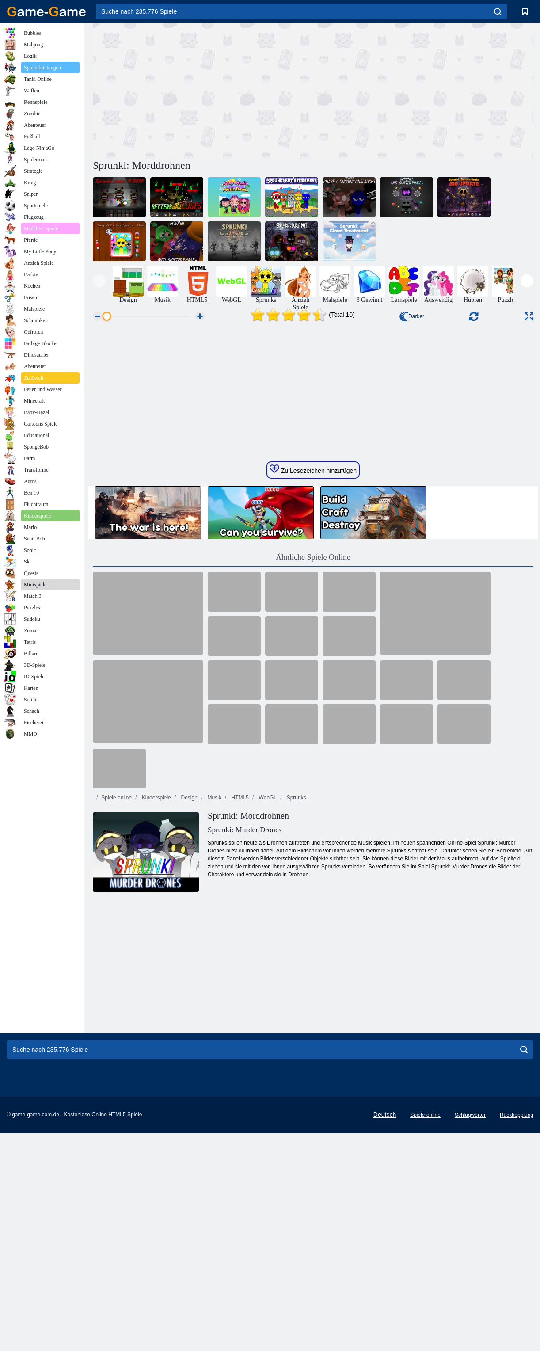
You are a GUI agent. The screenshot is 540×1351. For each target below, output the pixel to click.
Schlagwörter (470, 1317)
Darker (411, 316)
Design (188, 1000)
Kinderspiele (155, 1000)
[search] (497, 11)
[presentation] (99, 280)
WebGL (267, 1000)
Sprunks (295, 1000)
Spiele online (116, 1000)
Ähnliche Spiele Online (313, 759)
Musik (213, 1000)
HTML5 (239, 1000)
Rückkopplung (516, 1317)
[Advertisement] (203, 90)
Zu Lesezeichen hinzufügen (313, 671)
